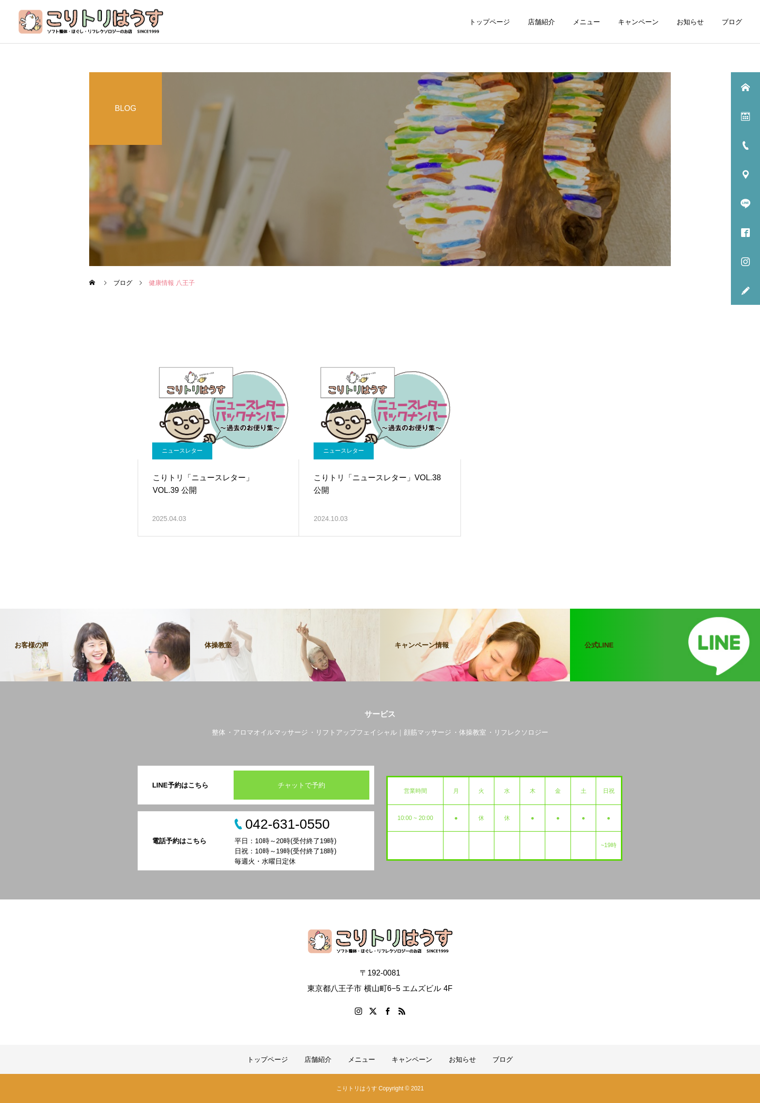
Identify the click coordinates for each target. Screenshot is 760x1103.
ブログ (732, 22)
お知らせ (690, 22)
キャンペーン (638, 22)
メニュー (586, 22)
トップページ (489, 22)
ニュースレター (182, 450)
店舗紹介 (541, 22)
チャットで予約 (301, 785)
